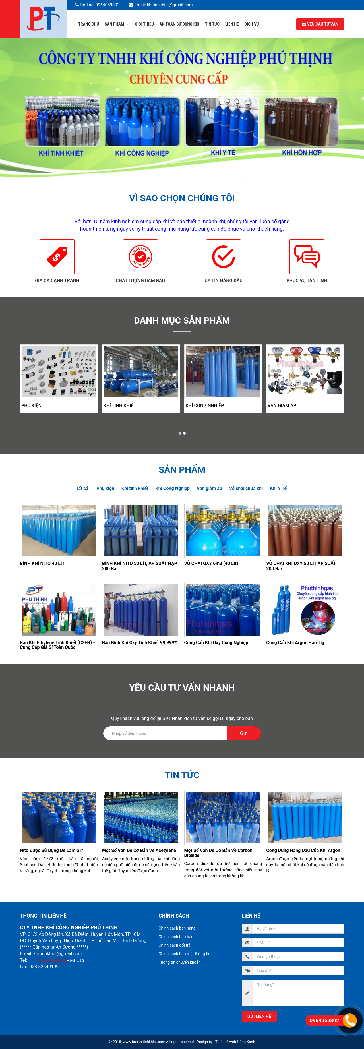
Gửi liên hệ (259, 1016)
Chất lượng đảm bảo (140, 280)
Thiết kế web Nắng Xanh (235, 1042)
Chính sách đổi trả (175, 945)
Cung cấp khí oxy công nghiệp (216, 642)
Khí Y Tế (278, 488)
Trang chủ (88, 24)
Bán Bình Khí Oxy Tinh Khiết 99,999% (140, 642)
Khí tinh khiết (120, 405)
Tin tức (212, 24)
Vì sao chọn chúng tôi (182, 198)
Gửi (244, 733)
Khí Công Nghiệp (205, 405)
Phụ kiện (31, 405)
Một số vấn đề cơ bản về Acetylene (139, 850)
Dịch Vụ (252, 24)
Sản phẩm (117, 24)
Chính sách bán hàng (177, 928)
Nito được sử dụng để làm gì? (51, 850)
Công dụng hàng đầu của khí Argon (303, 850)
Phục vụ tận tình (306, 280)
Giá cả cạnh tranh (57, 280)
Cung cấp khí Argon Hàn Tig (295, 642)
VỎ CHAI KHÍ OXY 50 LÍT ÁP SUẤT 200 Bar (301, 566)
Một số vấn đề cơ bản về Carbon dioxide (218, 853)
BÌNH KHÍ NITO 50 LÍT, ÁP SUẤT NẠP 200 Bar (139, 566)
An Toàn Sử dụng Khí (180, 24)
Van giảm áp (282, 405)
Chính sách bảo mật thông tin (185, 953)
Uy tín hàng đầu (223, 280)
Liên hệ (232, 24)
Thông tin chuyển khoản (180, 962)
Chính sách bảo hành (177, 936)
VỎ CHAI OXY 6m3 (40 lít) (211, 563)
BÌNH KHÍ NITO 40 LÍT (42, 563)
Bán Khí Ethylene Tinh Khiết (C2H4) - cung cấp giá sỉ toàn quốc (57, 645)
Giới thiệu (144, 24)
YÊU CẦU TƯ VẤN (320, 24)
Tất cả (82, 488)
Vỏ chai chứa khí (246, 488)
